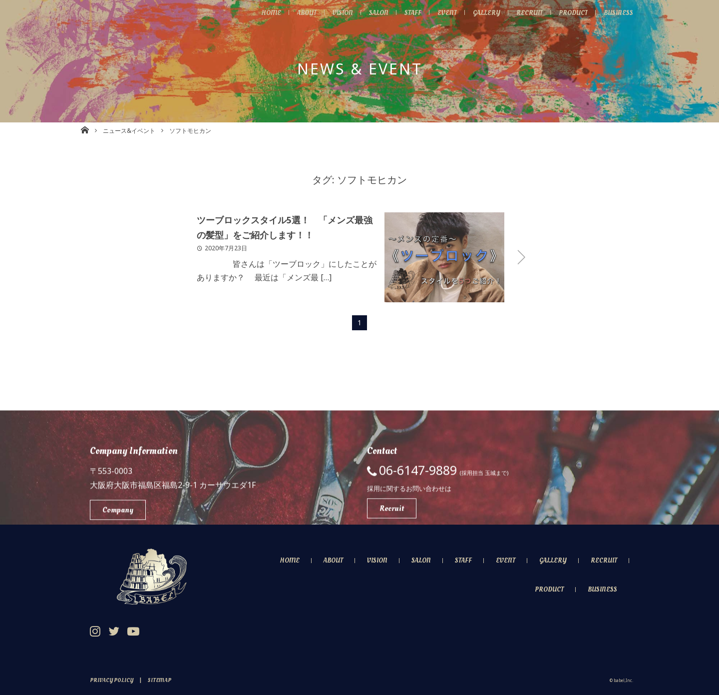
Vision (331, 12)
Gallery (480, 12)
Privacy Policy (111, 680)
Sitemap (159, 680)
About (292, 12)
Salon (369, 12)
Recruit (524, 12)
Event (439, 12)
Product (569, 12)
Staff (404, 12)
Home (254, 12)
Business (617, 12)
